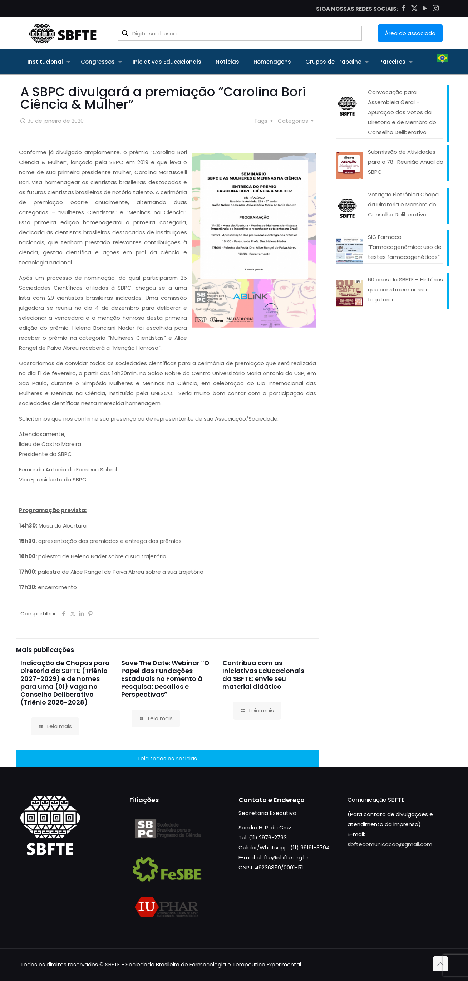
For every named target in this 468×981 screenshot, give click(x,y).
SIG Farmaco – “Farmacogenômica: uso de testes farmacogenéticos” (405, 247)
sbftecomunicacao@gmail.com (390, 844)
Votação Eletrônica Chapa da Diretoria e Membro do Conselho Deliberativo (403, 204)
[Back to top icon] (440, 963)
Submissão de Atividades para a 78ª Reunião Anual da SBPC (405, 162)
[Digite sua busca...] (240, 33)
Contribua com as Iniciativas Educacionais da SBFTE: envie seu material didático (263, 674)
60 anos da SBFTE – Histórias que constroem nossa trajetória (405, 289)
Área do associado (410, 33)
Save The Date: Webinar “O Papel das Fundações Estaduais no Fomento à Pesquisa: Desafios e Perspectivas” (165, 678)
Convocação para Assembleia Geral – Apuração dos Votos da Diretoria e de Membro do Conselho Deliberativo (402, 112)
